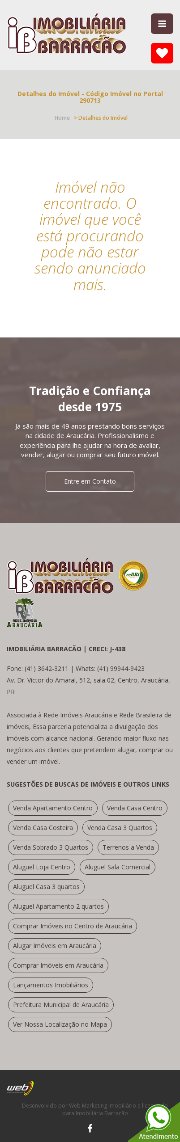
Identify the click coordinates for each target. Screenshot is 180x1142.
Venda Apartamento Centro (53, 808)
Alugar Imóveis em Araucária (54, 945)
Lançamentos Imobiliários (50, 985)
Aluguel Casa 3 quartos (46, 886)
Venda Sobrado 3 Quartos (50, 847)
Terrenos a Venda (128, 847)
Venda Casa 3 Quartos (119, 827)
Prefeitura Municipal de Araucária (61, 1004)
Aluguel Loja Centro (41, 867)
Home (62, 118)
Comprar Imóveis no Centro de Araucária (72, 926)
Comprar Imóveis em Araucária (58, 965)
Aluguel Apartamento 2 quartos (58, 906)
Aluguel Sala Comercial (117, 867)
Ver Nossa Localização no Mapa (60, 1024)
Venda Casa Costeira (43, 827)
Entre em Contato (90, 481)
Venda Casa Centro (135, 808)
